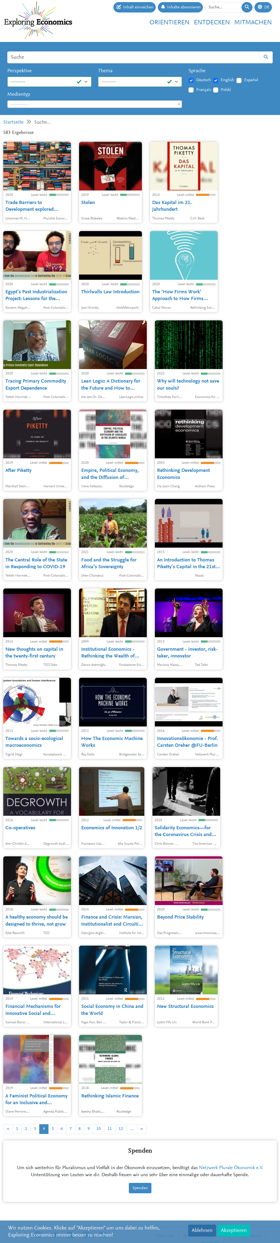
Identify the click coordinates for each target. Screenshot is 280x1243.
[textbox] (95, 104)
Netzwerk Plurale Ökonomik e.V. (231, 1168)
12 (121, 1129)
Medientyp (18, 94)
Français (203, 90)
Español (251, 80)
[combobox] (94, 104)
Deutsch (203, 80)
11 (110, 1129)
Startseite (13, 122)
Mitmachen (253, 23)
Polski (226, 90)
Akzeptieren (234, 1230)
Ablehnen (202, 1230)
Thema (105, 71)
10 (98, 1129)
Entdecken (212, 23)
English (227, 80)
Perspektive (19, 71)
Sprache (197, 71)
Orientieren (169, 23)
